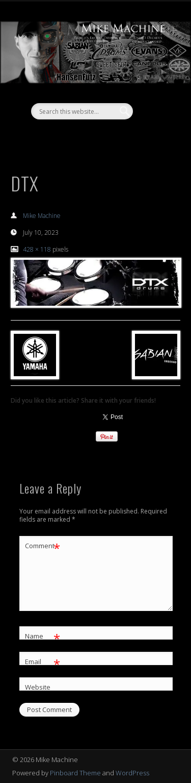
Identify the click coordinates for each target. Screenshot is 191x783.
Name (42, 636)
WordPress (132, 772)
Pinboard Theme (75, 772)
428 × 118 (37, 249)
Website (37, 687)
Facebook (83, 137)
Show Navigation (154, 91)
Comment (42, 546)
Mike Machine (42, 215)
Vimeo (104, 137)
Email (42, 662)
